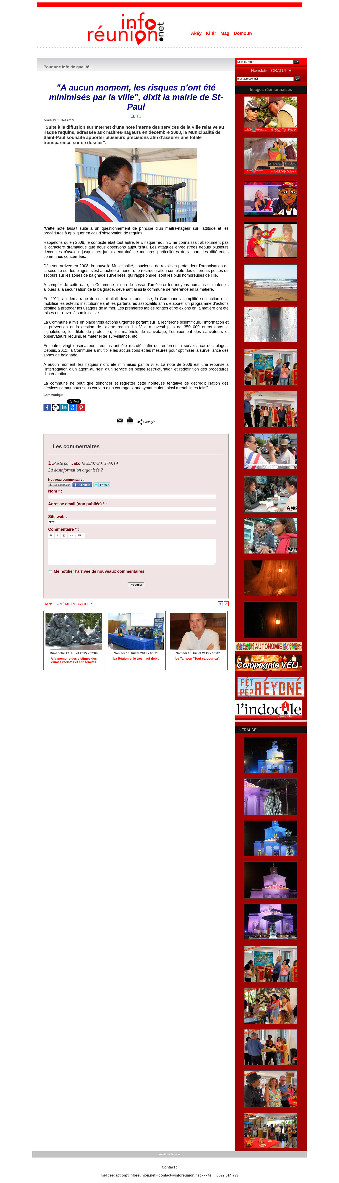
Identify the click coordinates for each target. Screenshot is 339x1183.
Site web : (57, 516)
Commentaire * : (63, 529)
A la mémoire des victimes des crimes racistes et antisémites (73, 660)
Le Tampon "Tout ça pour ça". (198, 659)
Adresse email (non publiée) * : (77, 504)
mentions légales (169, 1154)
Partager (146, 422)
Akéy (197, 33)
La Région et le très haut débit (136, 659)
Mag (226, 33)
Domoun (243, 33)
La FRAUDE (246, 730)
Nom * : (55, 491)
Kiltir (211, 33)
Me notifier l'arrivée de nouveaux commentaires (99, 571)
